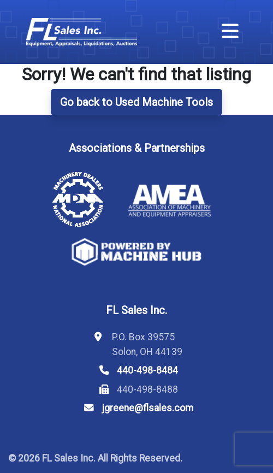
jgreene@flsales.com (147, 408)
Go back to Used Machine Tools (136, 102)
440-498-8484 (147, 370)
